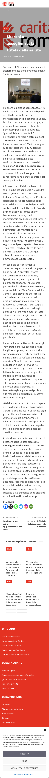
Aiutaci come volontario (12, 709)
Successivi (22, 611)
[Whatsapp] (15, 506)
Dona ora (6, 704)
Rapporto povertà (10, 683)
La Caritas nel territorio (12, 645)
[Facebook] (5, 506)
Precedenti (11, 611)
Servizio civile (8, 713)
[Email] (31, 506)
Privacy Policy (28, 774)
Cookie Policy (18, 774)
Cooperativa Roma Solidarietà (15, 654)
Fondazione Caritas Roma (13, 650)
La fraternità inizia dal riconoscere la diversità (36, 524)
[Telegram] (21, 506)
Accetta (24, 754)
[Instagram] (26, 506)
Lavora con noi (8, 722)
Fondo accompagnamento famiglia (18, 675)
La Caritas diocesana (11, 636)
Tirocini (5, 718)
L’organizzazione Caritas (13, 641)
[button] (45, 730)
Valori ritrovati (8, 688)
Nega (24, 761)
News (6, 28)
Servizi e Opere (8, 670)
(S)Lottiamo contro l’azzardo (15, 679)
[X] (10, 506)
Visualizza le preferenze (24, 768)
